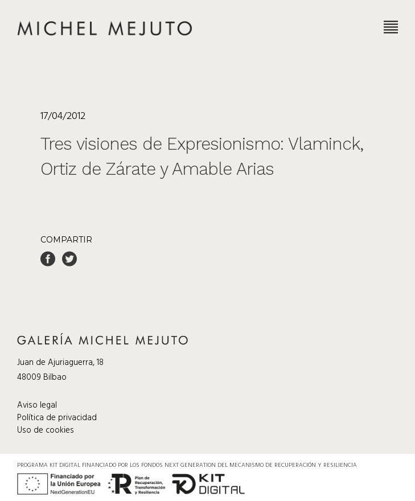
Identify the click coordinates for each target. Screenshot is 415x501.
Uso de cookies (45, 430)
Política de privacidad (57, 418)
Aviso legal (37, 405)
